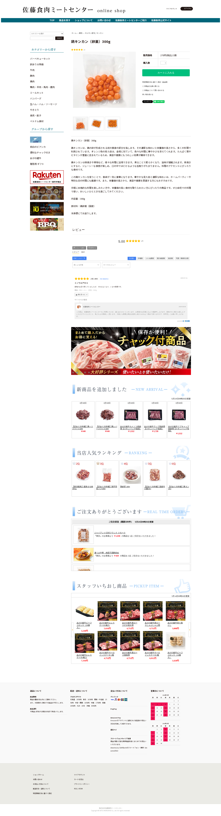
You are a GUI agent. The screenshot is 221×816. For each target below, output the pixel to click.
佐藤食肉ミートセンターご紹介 (131, 20)
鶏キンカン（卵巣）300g (88, 290)
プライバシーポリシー (82, 784)
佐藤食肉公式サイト (161, 20)
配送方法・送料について (41, 788)
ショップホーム (38, 774)
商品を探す (64, 20)
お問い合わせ (104, 20)
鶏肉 (80, 33)
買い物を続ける (147, 94)
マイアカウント (171, 9)
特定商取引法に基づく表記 (42, 793)
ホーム (74, 33)
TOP (52, 20)
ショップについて (84, 20)
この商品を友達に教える (150, 86)
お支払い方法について (41, 784)
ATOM (81, 788)
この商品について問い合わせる (153, 90)
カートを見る (78, 779)
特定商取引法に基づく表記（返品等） (155, 82)
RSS (75, 788)
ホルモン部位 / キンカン (94, 33)
